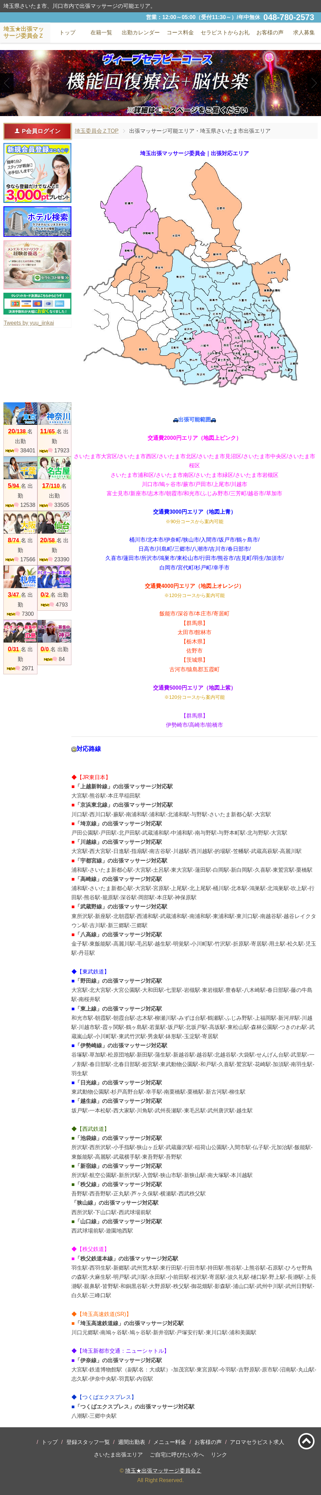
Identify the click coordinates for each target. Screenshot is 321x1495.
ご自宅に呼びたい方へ (177, 1455)
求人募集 (304, 32)
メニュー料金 (169, 1442)
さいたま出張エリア (118, 1455)
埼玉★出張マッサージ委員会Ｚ (163, 1471)
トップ (49, 1442)
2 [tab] (160, 110)
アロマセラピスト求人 (257, 1442)
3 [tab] (170, 110)
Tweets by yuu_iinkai (29, 323)
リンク (219, 1455)
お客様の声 (208, 1442)
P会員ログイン (37, 131)
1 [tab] (150, 110)
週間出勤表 (131, 1442)
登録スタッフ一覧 (88, 1442)
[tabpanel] (160, 83)
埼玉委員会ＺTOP (97, 131)
